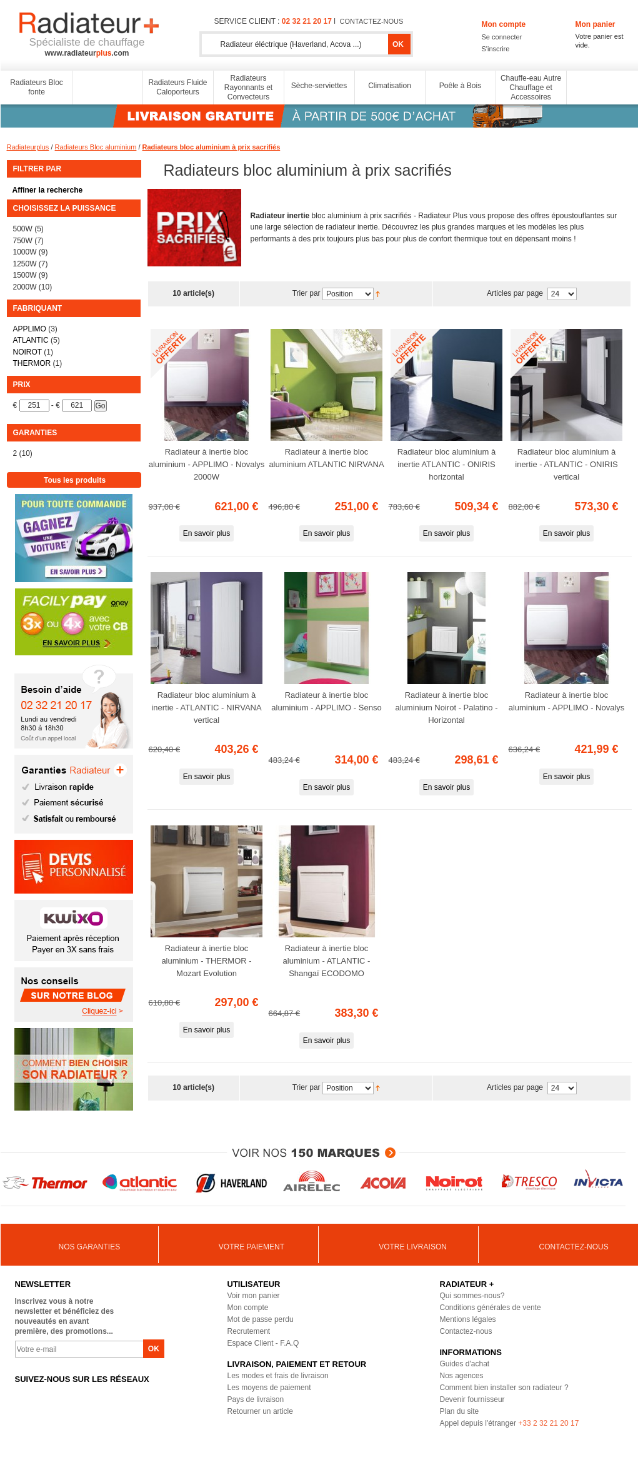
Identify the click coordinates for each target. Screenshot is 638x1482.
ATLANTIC (31, 340)
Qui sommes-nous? (472, 1295)
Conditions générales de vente (490, 1307)
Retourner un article (260, 1411)
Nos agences (462, 1375)
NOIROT (27, 352)
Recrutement (249, 1331)
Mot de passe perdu (260, 1319)
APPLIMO (29, 329)
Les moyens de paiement (269, 1387)
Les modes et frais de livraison (278, 1375)
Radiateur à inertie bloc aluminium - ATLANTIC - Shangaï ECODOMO (327, 961)
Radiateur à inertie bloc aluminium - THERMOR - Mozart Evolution (206, 961)
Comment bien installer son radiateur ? (504, 1387)
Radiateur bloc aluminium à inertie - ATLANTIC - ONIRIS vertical (566, 464)
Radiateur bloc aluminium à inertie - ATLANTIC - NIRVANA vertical (206, 707)
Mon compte (248, 1307)
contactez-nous (372, 21)
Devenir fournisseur (472, 1399)
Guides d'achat (465, 1363)
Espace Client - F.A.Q (263, 1343)
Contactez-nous (466, 1331)
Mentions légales (468, 1319)
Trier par (306, 294)
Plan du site (459, 1411)
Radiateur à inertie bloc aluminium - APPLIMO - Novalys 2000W (207, 464)
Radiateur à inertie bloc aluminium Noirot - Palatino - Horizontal (446, 707)
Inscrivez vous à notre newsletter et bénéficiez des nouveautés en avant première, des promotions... (64, 1316)
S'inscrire (496, 49)
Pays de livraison (255, 1399)
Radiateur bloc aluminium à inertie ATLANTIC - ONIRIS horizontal (446, 464)
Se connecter (502, 37)
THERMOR (32, 363)
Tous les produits (75, 480)
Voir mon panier (253, 1295)
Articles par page (516, 294)
